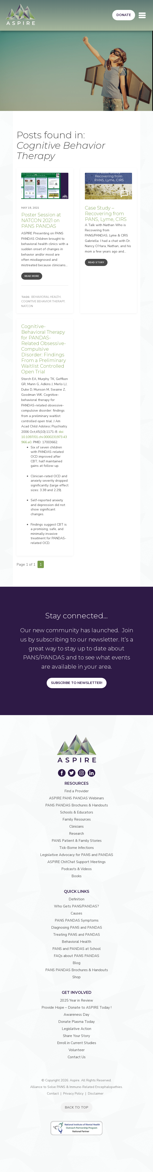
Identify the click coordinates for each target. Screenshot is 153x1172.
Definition (76, 899)
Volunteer (77, 1050)
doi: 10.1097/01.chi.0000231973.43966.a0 (44, 437)
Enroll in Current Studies (76, 1043)
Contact (53, 1093)
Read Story (96, 262)
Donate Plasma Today (76, 1021)
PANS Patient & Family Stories (77, 840)
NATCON (27, 306)
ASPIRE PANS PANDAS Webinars (76, 798)
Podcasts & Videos (76, 869)
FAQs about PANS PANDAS (76, 955)
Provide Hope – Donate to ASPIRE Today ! (76, 1007)
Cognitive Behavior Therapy (43, 301)
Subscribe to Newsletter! (76, 683)
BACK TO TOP (76, 1107)
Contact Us (77, 1057)
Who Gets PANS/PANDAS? (76, 906)
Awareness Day (76, 1014)
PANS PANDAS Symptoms (77, 920)
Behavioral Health (46, 297)
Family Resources (76, 819)
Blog (76, 963)
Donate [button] (123, 15)
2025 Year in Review (76, 1000)
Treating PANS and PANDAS (76, 934)
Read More (32, 276)
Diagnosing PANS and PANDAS (76, 927)
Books (76, 876)
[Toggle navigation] (142, 15)
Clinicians (76, 826)
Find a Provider (76, 791)
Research (76, 833)
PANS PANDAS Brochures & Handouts (76, 805)
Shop (76, 977)
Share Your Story (76, 1035)
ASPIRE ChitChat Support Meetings (76, 862)
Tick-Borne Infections (76, 847)
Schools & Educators (76, 812)
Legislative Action (76, 1028)
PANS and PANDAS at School (76, 948)
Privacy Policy (73, 1093)
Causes (76, 913)
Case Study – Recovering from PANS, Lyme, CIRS (106, 213)
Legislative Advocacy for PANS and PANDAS (76, 854)
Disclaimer (95, 1093)
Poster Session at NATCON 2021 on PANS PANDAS (41, 220)
